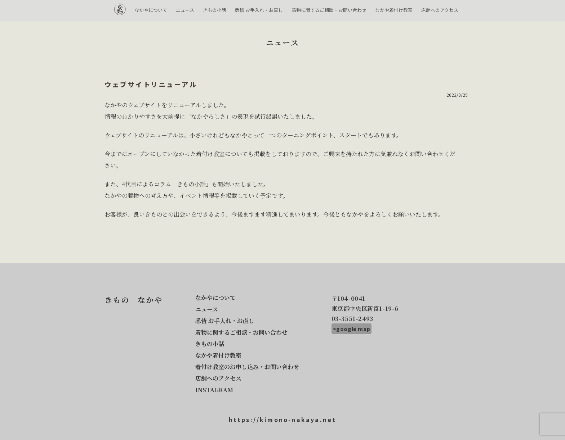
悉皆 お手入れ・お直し (259, 9)
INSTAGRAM (214, 390)
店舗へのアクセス (439, 9)
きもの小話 (214, 9)
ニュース (185, 9)
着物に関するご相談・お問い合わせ (329, 9)
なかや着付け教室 (394, 9)
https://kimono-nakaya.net (283, 419)
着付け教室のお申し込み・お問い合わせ (247, 367)
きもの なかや (120, 12)
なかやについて (150, 9)
